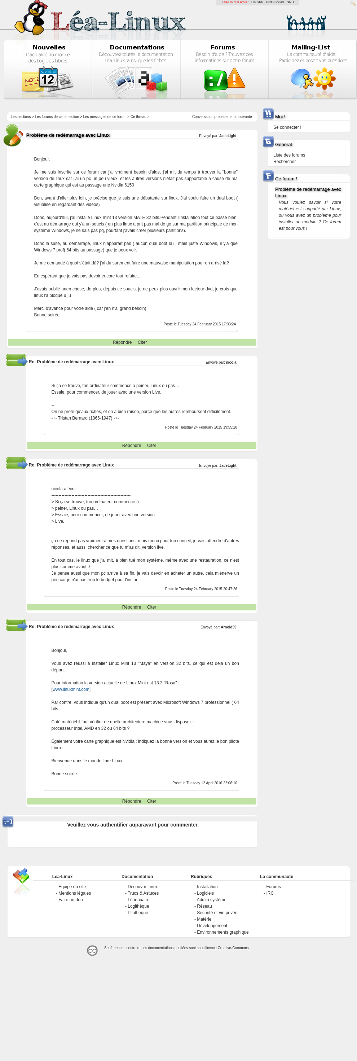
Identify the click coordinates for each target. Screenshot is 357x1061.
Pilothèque (138, 912)
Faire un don (70, 899)
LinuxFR (257, 2)
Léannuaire (138, 899)
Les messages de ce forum (105, 117)
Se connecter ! (287, 127)
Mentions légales (74, 893)
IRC (270, 893)
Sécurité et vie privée (217, 912)
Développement (212, 925)
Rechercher (284, 161)
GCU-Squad (275, 2)
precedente (224, 117)
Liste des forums (289, 155)
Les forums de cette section (57, 117)
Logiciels (205, 893)
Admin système (211, 899)
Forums (273, 886)
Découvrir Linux (143, 886)
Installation (207, 886)
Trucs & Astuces (143, 893)
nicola (231, 362)
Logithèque (138, 906)
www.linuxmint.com (71, 689)
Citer (142, 342)
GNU (290, 2)
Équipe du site (72, 886)
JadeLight (227, 136)
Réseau (204, 906)
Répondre (122, 342)
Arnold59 (228, 627)
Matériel (204, 919)
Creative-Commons (233, 948)
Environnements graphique (222, 932)
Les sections (21, 117)
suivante (245, 117)
